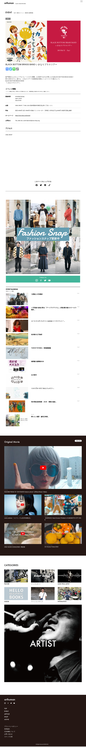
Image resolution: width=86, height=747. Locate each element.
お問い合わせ (8, 734)
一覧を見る (78, 441)
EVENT (6, 711)
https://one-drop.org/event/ (22, 115)
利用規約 (7, 729)
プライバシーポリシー (11, 727)
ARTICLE (7, 714)
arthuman (9, 3)
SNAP (6, 717)
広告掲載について (9, 732)
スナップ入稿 (8, 737)
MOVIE (6, 720)
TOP (5, 709)
